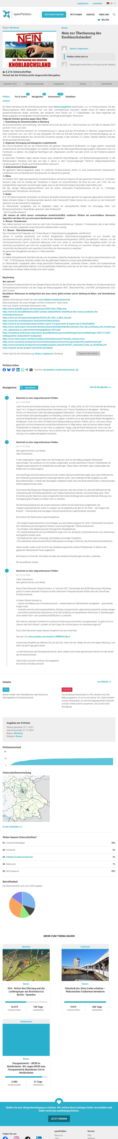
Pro (6, 689)
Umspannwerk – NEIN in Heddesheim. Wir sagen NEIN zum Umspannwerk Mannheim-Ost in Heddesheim (26, 1068)
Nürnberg (14, 27)
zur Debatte (103, 681)
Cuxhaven (85, 946)
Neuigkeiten (37, 95)
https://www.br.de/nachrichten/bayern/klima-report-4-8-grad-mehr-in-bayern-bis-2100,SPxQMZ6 (49, 324)
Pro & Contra (21, 95)
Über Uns (104, 14)
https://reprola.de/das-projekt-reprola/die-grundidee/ (28, 348)
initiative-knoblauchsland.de (19, 857)
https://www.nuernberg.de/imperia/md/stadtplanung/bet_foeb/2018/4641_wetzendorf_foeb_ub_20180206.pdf (54, 345)
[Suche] (114, 14)
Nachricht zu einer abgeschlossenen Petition (37, 398)
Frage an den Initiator (88, 353)
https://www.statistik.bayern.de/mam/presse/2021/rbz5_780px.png (34, 308)
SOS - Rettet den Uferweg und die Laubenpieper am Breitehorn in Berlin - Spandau (26, 991)
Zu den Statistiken (11, 827)
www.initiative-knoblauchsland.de (54, 299)
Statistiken (70, 96)
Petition (6, 96)
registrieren (82, 3)
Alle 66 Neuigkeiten (99, 387)
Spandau (26, 946)
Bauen (65, 28)
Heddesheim (26, 1021)
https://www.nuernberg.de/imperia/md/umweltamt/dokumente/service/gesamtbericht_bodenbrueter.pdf (52, 342)
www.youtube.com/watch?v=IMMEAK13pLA (49, 636)
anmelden (97, 3)
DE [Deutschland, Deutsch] (110, 3)
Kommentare (54, 95)
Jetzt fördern (59, 1119)
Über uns (58, 1135)
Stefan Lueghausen (79, 48)
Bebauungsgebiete (62, 107)
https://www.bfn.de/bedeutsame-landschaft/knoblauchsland (31, 321)
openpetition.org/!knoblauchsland (60, 369)
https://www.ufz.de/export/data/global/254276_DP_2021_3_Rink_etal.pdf (37, 318)
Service (90, 14)
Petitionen (76, 14)
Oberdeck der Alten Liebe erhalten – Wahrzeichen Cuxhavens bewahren (85, 990)
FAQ (89, 1135)
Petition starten (53, 14)
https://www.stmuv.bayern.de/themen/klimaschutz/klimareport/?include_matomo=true (44, 339)
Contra (67, 689)
